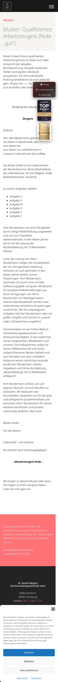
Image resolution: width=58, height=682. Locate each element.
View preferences (29, 670)
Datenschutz (22, 677)
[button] (53, 609)
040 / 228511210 (32, 601)
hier (25, 83)
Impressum (36, 677)
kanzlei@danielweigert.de (18, 550)
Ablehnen (29, 661)
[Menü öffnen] (51, 6)
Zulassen (29, 652)
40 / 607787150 (21, 554)
